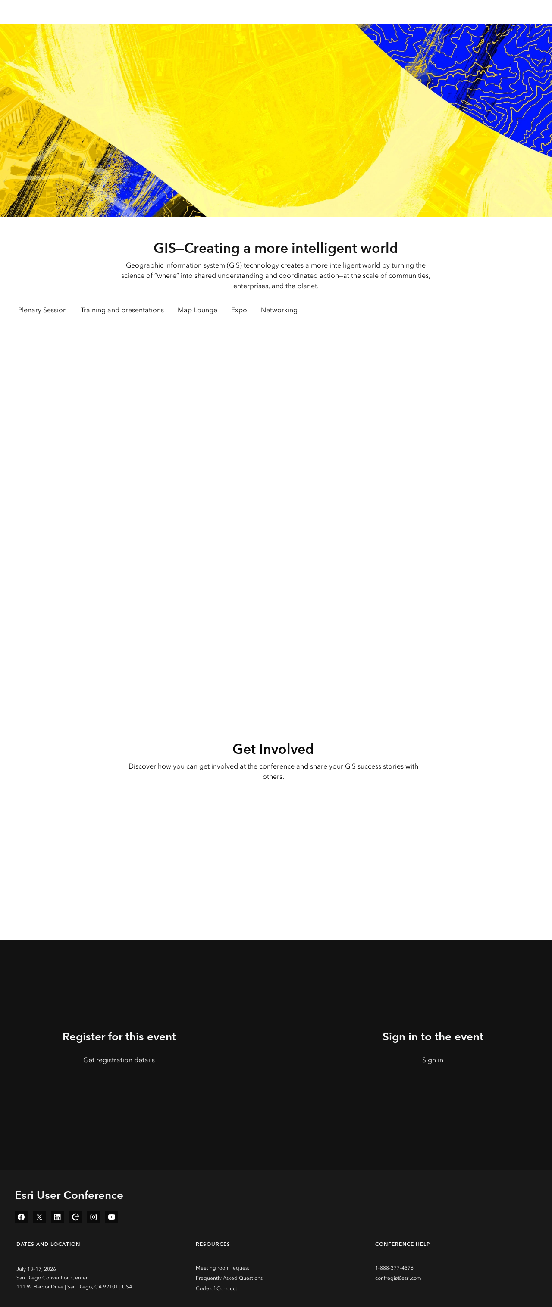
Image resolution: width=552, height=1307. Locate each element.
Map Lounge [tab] (197, 310)
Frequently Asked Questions (229, 1278)
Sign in (432, 1060)
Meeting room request (222, 1268)
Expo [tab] (239, 310)
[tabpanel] (276, 443)
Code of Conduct (216, 1288)
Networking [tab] (279, 310)
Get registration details (119, 1060)
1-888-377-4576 (394, 1268)
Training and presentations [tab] (122, 310)
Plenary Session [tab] (42, 310)
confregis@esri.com (398, 1278)
